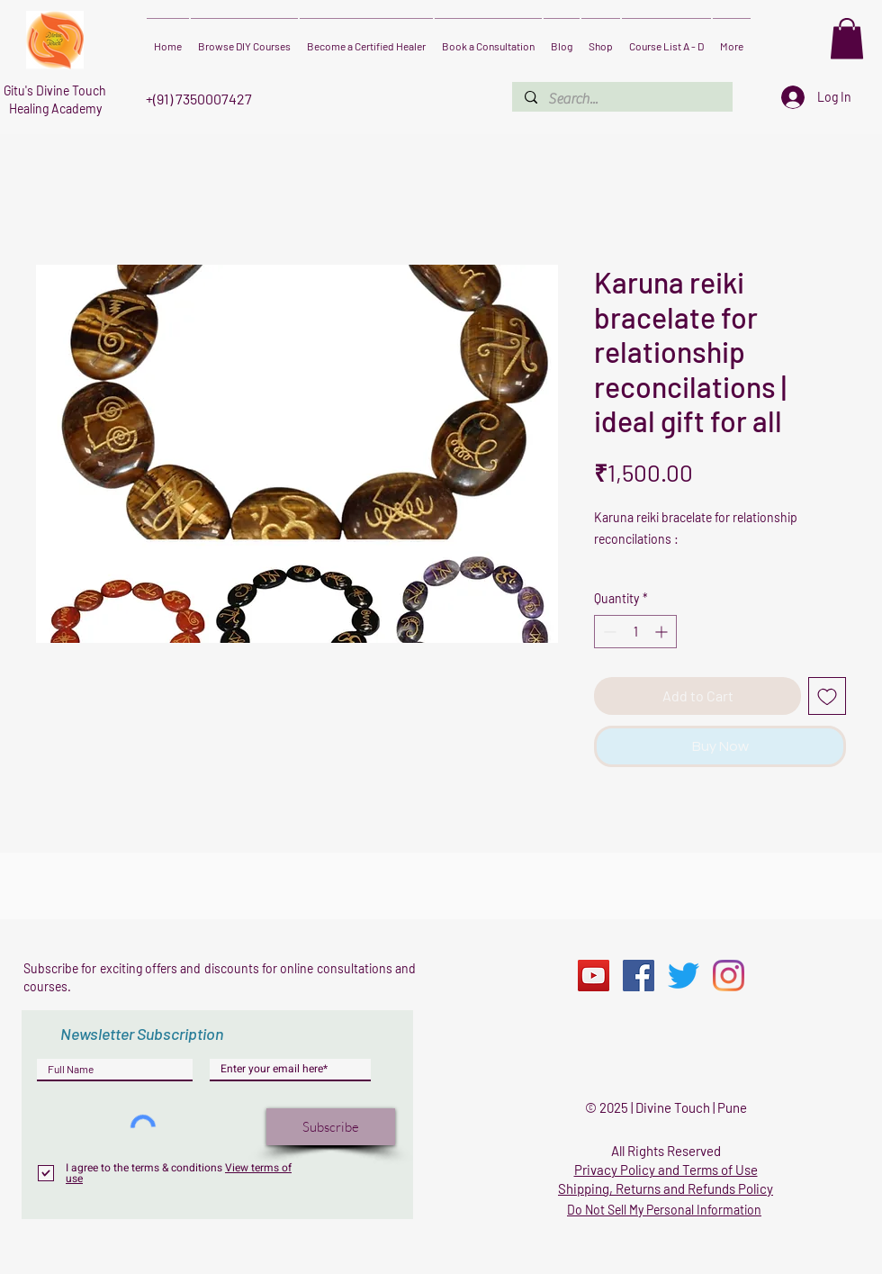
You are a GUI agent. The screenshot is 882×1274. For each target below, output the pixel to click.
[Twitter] (683, 975)
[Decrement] (608, 631)
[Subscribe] (330, 1126)
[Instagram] (728, 975)
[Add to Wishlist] (827, 696)
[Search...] (621, 99)
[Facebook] (638, 975)
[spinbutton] (635, 631)
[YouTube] (593, 975)
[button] (847, 38)
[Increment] (663, 631)
